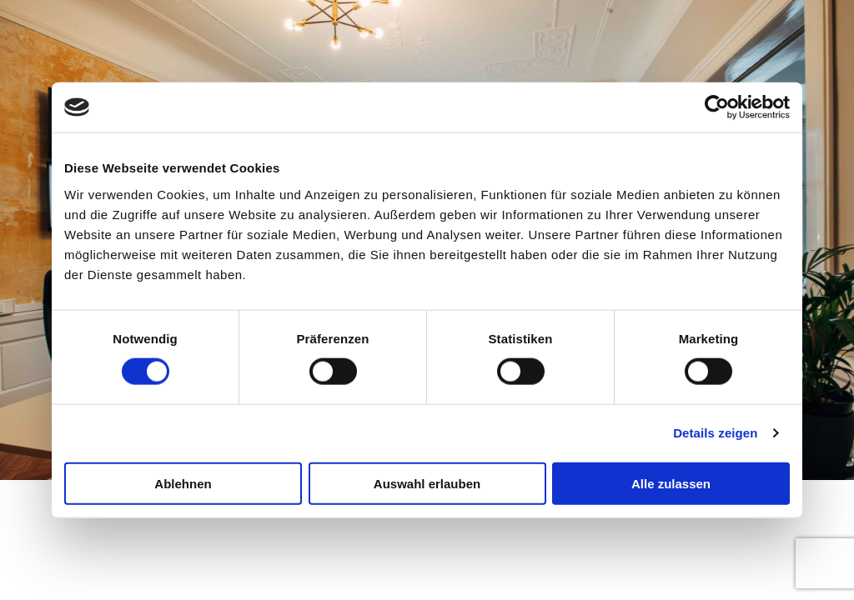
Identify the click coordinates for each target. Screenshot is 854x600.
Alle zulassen (671, 483)
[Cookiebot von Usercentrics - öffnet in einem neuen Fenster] (717, 107)
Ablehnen (182, 483)
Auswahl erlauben (427, 483)
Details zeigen (715, 433)
